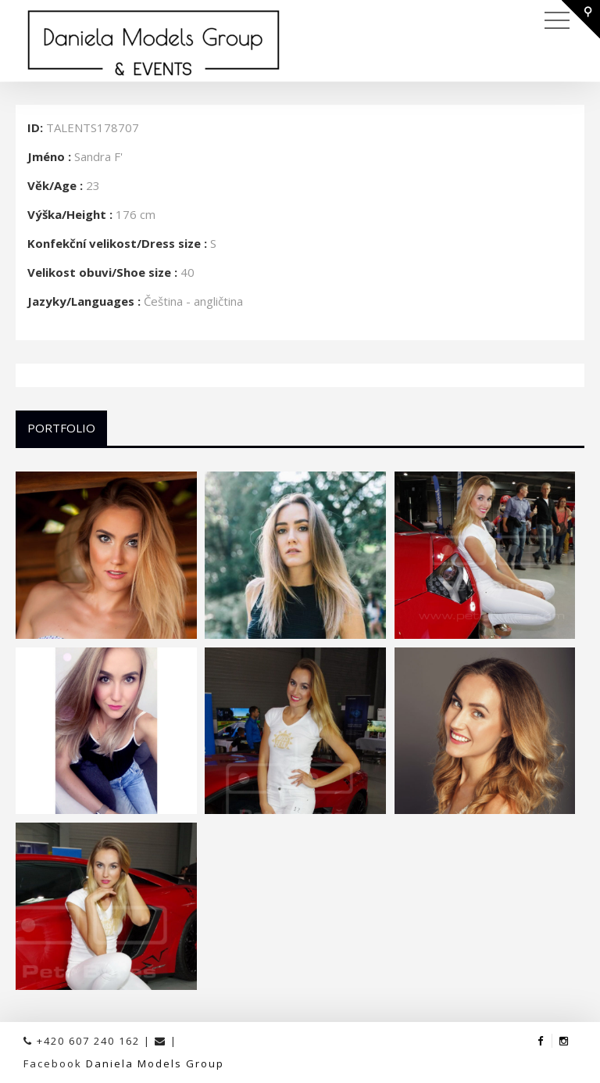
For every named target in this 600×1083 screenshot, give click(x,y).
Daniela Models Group (155, 1063)
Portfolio (61, 428)
